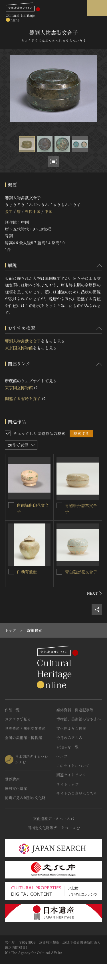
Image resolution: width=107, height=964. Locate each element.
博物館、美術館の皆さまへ (78, 719)
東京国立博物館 (19, 348)
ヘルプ (62, 756)
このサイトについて (73, 765)
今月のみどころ (69, 737)
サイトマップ (67, 784)
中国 (48, 211)
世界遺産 (12, 779)
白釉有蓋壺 (27, 571)
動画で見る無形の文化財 (25, 797)
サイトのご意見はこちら (76, 793)
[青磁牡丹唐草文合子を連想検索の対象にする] (59, 505)
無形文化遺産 (16, 788)
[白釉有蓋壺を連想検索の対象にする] (11, 571)
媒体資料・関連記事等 (75, 710)
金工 (9, 211)
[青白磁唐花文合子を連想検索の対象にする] (59, 572)
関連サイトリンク (71, 774)
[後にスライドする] (94, 593)
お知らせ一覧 (67, 747)
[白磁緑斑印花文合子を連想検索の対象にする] (11, 505)
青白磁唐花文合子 (81, 572)
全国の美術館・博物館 (23, 737)
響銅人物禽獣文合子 (23, 341)
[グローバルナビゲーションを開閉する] (97, 8)
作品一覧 (12, 710)
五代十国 (33, 211)
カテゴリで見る (18, 719)
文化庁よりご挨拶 (71, 728)
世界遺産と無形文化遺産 (25, 728)
